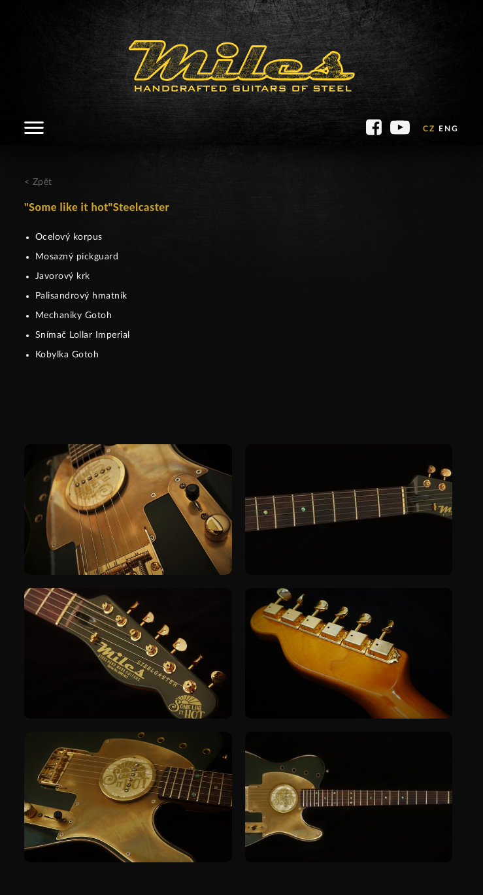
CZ (429, 128)
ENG (449, 128)
